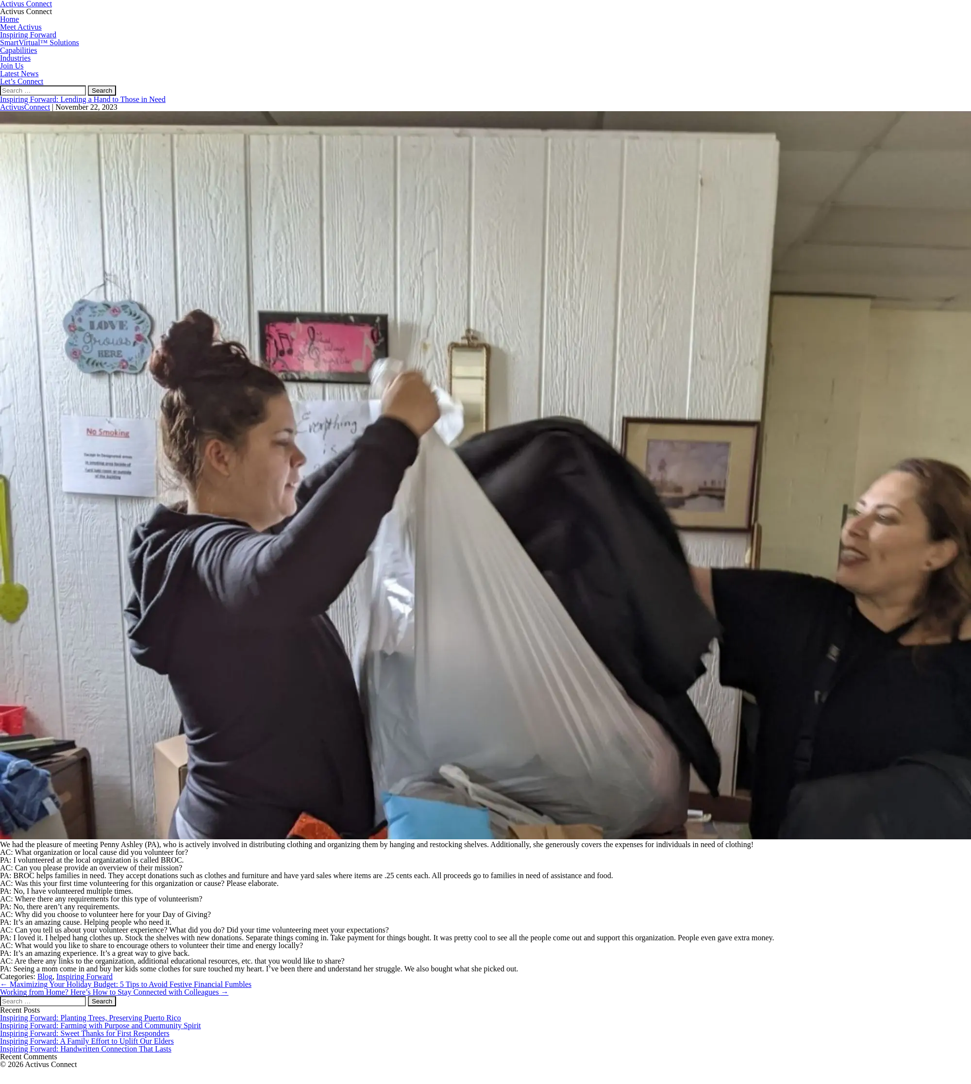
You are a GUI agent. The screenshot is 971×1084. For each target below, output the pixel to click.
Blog (44, 976)
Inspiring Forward (84, 976)
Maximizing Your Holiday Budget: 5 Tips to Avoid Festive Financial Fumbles (125, 984)
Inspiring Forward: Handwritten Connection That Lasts (85, 1049)
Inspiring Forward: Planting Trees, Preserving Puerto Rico (90, 1018)
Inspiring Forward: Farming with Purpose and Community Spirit (100, 1025)
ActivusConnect (25, 107)
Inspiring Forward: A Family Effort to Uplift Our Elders (87, 1041)
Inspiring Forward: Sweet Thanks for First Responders (84, 1033)
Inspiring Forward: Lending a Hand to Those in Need (83, 99)
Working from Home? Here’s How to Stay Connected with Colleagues (114, 992)
